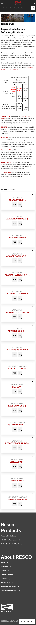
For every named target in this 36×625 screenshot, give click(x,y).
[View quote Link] (34, 3)
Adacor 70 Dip (17, 200)
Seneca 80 (17, 480)
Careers (5, 570)
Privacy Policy (7, 582)
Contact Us (6, 566)
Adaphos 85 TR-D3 (17, 350)
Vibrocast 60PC (6, 150)
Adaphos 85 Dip (17, 331)
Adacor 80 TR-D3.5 (17, 256)
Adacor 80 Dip (17, 237)
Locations (5, 578)
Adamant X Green (17, 293)
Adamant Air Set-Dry (17, 275)
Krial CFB (4, 127)
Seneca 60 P (17, 462)
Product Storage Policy (10, 586)
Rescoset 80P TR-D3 (17, 443)
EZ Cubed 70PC (6, 172)
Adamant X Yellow (17, 312)
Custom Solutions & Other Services (14, 544)
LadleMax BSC (5, 116)
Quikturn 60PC (6, 162)
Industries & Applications (10, 540)
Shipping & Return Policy (10, 590)
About (4, 562)
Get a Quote (27, 621)
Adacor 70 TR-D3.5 (17, 219)
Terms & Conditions (9, 574)
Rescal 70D (4, 138)
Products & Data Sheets (10, 536)
